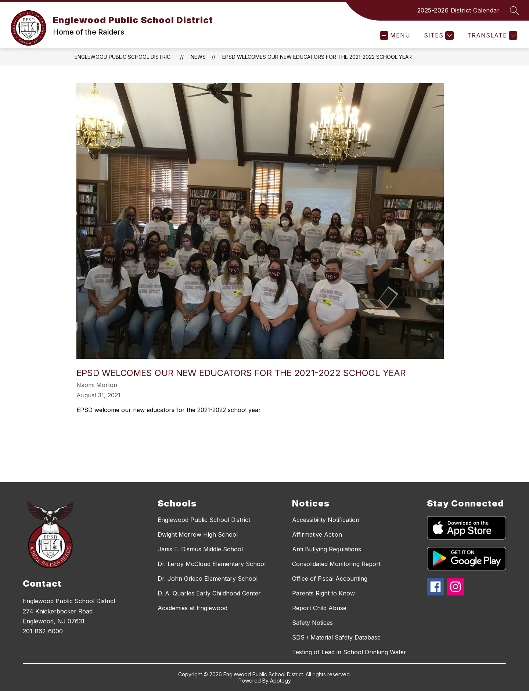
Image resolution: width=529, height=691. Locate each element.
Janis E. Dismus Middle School (200, 549)
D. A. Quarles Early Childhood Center (209, 593)
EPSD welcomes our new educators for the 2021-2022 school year (317, 57)
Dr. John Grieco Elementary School (208, 578)
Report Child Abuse (319, 608)
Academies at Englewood (192, 608)
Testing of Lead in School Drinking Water (349, 652)
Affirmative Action (317, 534)
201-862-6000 (43, 631)
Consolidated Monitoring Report (336, 564)
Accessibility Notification (325, 519)
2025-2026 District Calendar (458, 10)
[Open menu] (395, 35)
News (198, 57)
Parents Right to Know (323, 593)
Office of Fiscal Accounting (329, 578)
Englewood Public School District (124, 57)
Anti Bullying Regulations (326, 549)
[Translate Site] (491, 35)
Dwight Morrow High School (198, 534)
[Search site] (514, 10)
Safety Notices (312, 622)
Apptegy (280, 680)
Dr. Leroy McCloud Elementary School (212, 564)
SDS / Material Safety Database (336, 637)
